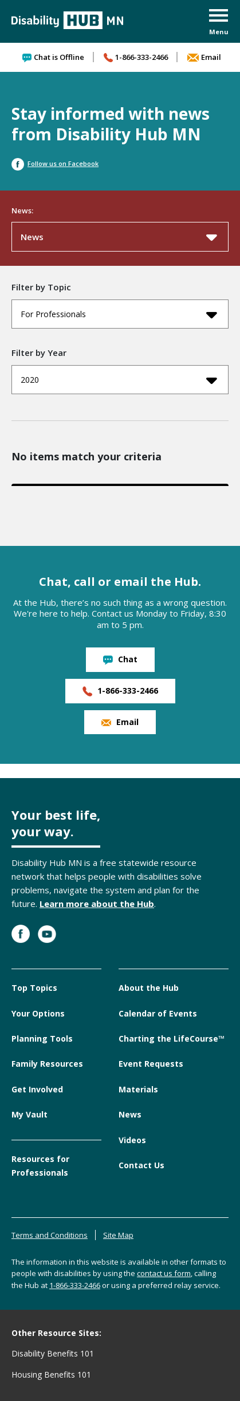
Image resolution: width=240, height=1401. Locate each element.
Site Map (118, 1235)
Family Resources (47, 1063)
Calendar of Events (158, 1013)
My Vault (29, 1114)
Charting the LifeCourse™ (172, 1038)
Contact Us (141, 1165)
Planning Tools (42, 1038)
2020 (119, 379)
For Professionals (119, 314)
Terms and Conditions (49, 1235)
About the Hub (149, 987)
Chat (120, 659)
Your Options (38, 1013)
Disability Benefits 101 (52, 1353)
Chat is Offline (53, 57)
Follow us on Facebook (55, 163)
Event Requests (151, 1063)
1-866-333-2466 (136, 57)
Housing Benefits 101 (51, 1374)
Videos (132, 1140)
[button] (219, 23)
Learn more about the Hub (97, 903)
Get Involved (37, 1089)
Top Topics (34, 987)
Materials (138, 1089)
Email (204, 57)
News (119, 236)
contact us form (164, 1273)
